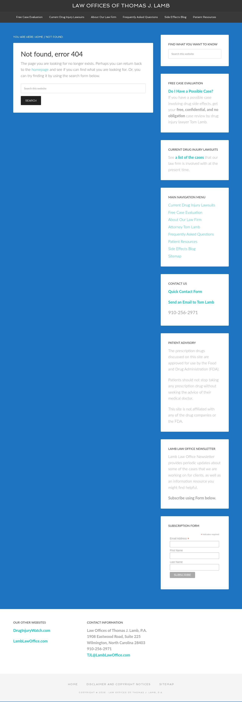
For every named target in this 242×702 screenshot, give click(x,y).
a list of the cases (189, 157)
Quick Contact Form (185, 291)
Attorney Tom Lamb (184, 227)
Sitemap (174, 256)
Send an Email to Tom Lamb (191, 302)
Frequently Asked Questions (191, 234)
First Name (176, 550)
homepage (40, 69)
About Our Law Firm (185, 220)
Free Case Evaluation (185, 212)
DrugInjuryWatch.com (31, 630)
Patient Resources (182, 241)
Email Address (179, 539)
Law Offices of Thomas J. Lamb (121, 5)
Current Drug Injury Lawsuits (191, 205)
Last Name (176, 562)
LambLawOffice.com (30, 641)
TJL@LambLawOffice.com (108, 655)
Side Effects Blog (181, 249)
